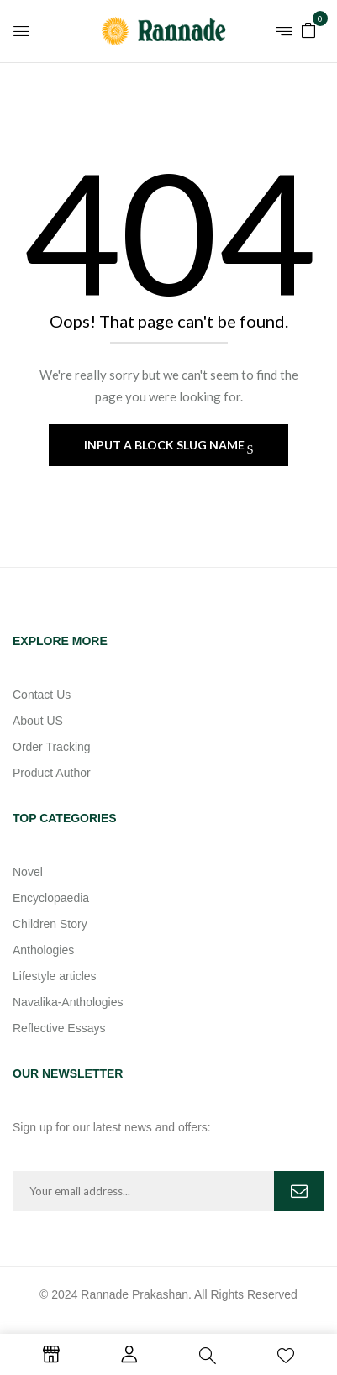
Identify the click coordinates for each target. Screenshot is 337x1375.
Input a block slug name (165, 445)
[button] (308, 29)
